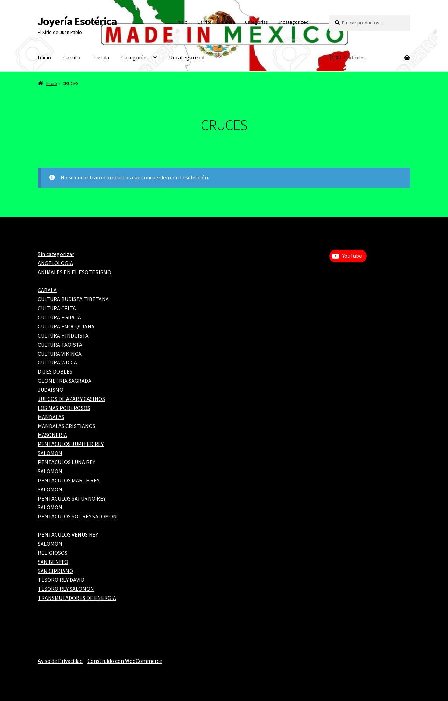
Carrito (204, 22)
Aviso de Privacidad (60, 660)
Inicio (182, 22)
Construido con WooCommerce (125, 660)
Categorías (256, 22)
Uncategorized (293, 22)
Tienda (228, 22)
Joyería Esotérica (77, 21)
